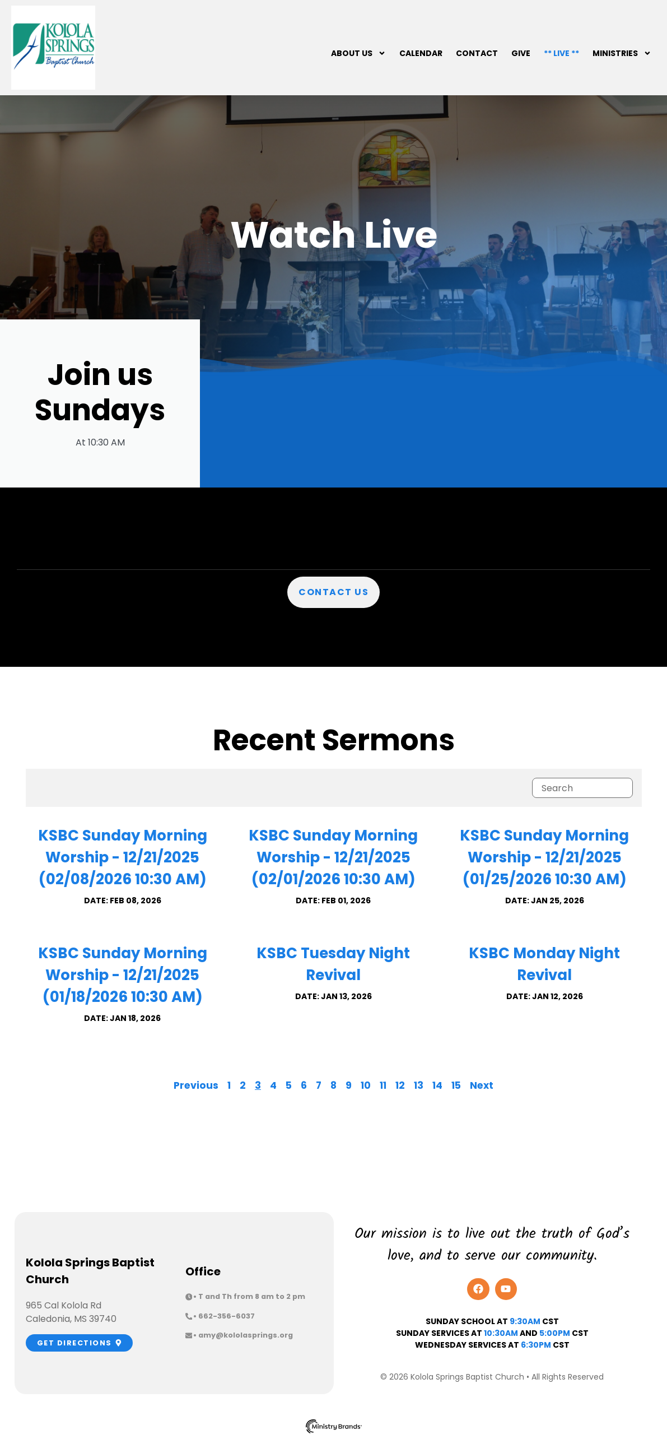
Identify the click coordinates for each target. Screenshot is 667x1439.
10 (366, 1085)
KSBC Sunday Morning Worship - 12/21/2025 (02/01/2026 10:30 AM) (333, 857)
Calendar (420, 53)
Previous (196, 1085)
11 (383, 1085)
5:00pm (554, 1333)
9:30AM (525, 1321)
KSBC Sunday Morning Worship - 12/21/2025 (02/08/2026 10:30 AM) (122, 857)
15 (456, 1085)
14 (437, 1085)
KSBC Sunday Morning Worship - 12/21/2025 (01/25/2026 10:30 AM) (544, 857)
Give (520, 53)
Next (481, 1085)
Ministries (622, 53)
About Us (358, 53)
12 (400, 1085)
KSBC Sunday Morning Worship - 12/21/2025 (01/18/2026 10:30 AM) (122, 975)
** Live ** (561, 53)
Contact (477, 53)
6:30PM (536, 1344)
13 (418, 1085)
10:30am (501, 1333)
